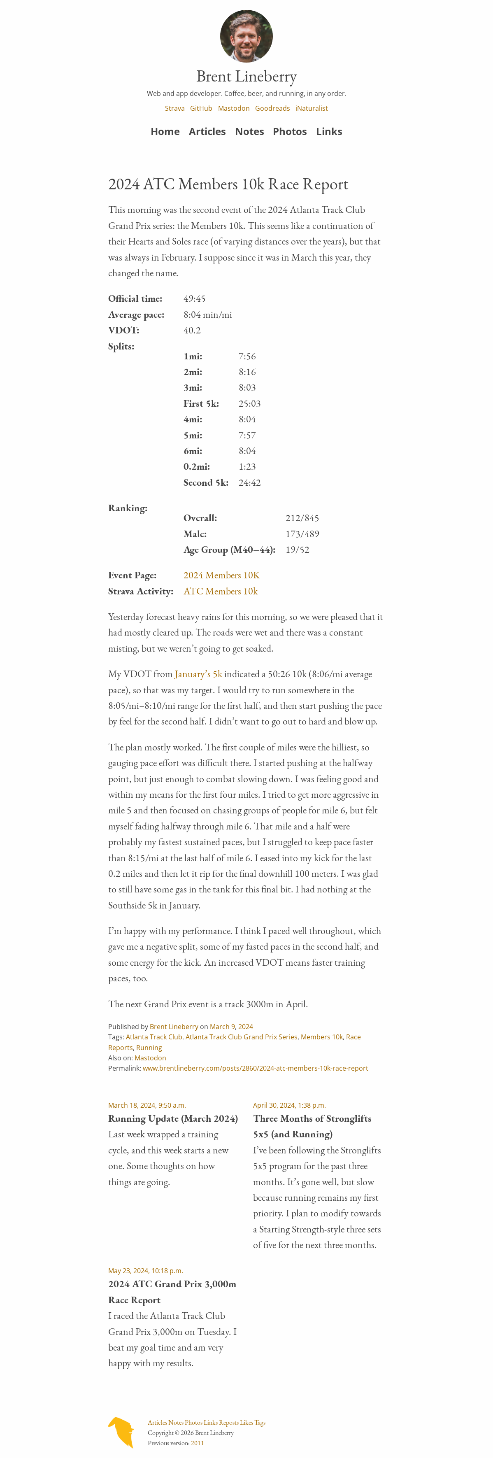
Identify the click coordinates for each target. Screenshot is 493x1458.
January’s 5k (198, 673)
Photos (290, 131)
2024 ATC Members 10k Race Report (228, 183)
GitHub (201, 108)
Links (329, 131)
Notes (249, 131)
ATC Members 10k (221, 591)
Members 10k (322, 1036)
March (220, 1026)
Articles (207, 131)
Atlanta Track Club (154, 1036)
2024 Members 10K (222, 574)
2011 (197, 1443)
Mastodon (234, 108)
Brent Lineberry (174, 1026)
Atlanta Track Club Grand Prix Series (242, 1036)
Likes (246, 1422)
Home (165, 131)
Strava (175, 108)
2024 (245, 1026)
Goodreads (272, 108)
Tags (259, 1422)
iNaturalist (311, 108)
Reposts (229, 1422)
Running (149, 1047)
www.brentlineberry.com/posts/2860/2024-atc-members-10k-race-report (255, 1068)
